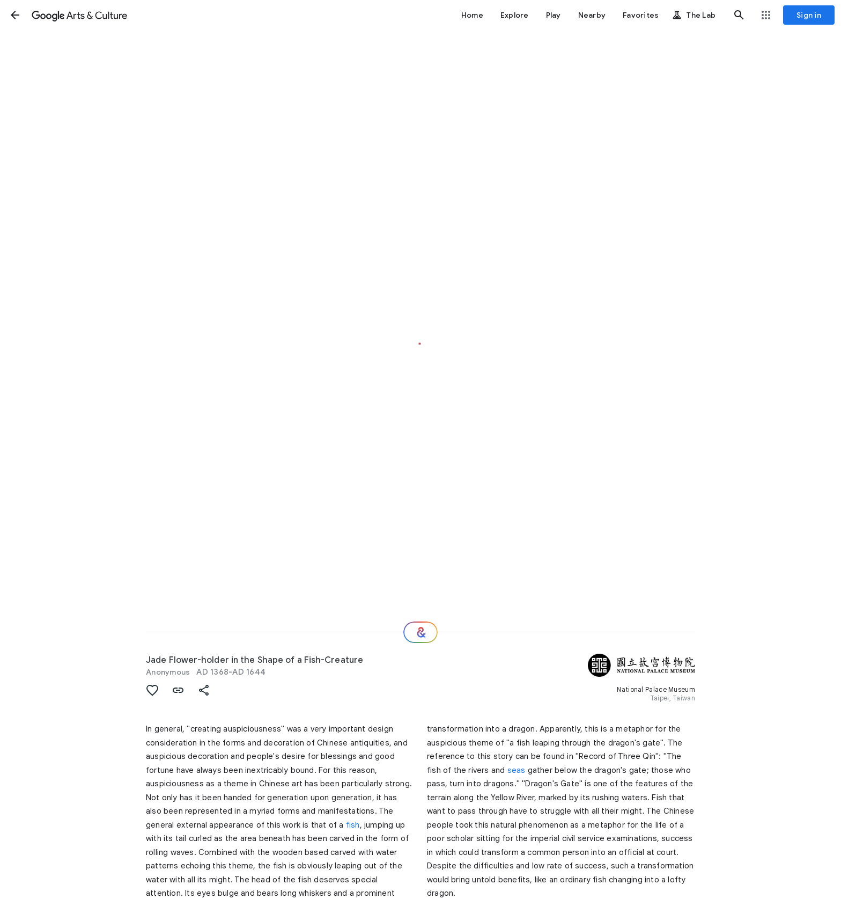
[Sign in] (809, 15)
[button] (15, 15)
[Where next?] (420, 632)
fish (353, 825)
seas (516, 770)
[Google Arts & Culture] (79, 15)
